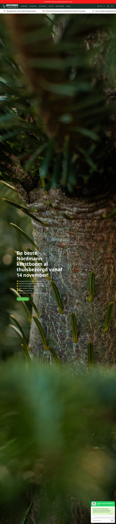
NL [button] (98, 6)
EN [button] (101, 6)
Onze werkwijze (60, 6)
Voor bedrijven (42, 6)
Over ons (51, 6)
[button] (10, 6)
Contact (68, 6)
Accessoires (33, 6)
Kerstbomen (24, 6)
